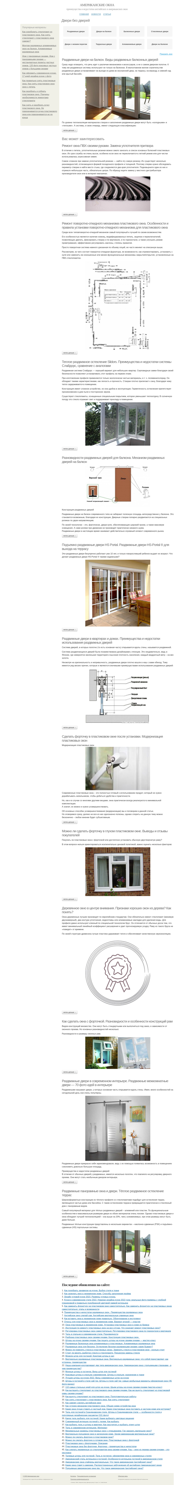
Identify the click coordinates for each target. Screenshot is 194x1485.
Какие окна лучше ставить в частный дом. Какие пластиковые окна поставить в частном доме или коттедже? (118, 1409)
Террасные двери (104, 44)
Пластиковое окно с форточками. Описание (86, 1443)
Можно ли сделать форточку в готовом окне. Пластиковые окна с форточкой (102, 1440)
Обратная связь (123, 1476)
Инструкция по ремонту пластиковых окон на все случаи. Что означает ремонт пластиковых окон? (113, 1328)
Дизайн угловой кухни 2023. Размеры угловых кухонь (90, 1297)
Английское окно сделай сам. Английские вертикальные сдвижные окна (99, 1315)
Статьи (107, 13)
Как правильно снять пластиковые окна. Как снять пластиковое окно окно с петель (38, 84)
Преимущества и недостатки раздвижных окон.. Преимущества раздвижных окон (103, 1312)
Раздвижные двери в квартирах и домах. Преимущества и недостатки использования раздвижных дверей (111, 641)
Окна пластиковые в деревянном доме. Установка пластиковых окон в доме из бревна (107, 1325)
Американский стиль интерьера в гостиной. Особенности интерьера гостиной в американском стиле (114, 1459)
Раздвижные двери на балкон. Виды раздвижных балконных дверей (110, 60)
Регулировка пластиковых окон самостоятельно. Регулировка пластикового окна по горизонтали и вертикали (118, 1331)
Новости (96, 13)
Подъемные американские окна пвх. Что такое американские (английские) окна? (104, 1468)
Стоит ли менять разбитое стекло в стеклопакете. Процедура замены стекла (102, 1353)
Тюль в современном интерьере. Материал (86, 1428)
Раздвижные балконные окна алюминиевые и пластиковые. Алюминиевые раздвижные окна (110, 1343)
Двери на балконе (160, 44)
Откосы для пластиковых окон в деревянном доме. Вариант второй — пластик (102, 1322)
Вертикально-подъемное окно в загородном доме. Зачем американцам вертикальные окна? (109, 1434)
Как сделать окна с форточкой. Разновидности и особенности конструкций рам (117, 1021)
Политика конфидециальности (79, 1479)
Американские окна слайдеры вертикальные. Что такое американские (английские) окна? (108, 1462)
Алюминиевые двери (131, 44)
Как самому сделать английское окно (83, 1403)
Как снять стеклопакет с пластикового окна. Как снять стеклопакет (97, 1400)
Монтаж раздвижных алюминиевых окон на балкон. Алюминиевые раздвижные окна (39, 48)
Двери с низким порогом (76, 44)
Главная (84, 13)
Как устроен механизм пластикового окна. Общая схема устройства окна (100, 1406)
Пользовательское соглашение (86, 1476)
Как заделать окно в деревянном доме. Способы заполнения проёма (97, 1294)
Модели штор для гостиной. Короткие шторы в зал (89, 1356)
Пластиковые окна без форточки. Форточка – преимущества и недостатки (101, 1446)
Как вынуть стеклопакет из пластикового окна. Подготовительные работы (100, 1396)
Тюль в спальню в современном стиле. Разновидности (91, 1334)
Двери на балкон (103, 31)
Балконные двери (132, 31)
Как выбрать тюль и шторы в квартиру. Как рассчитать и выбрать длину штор (102, 1425)
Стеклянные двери (159, 31)
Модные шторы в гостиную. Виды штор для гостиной (90, 1372)
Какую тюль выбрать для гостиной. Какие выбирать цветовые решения (99, 1418)
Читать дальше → (69, 130)
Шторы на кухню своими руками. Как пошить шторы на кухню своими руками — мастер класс (110, 1340)
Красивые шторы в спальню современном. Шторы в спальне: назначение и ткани (104, 1375)
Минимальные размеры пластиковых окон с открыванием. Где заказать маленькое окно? (108, 1431)
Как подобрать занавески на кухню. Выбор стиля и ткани (91, 1290)
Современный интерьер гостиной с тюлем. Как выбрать (92, 1421)
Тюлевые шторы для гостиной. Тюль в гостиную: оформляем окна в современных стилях (108, 1456)
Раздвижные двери (76, 31)
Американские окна (97, 5)
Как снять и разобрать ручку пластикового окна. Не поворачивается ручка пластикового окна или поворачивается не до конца (39, 111)
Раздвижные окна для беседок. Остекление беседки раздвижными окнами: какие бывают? (109, 1347)
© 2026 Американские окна (31, 1476)
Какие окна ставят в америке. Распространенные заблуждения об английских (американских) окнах (113, 1465)
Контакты (73, 1476)
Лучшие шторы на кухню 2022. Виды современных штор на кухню (97, 1378)
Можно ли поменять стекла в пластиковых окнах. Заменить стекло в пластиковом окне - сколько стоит (115, 1350)
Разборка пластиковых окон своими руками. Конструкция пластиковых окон (102, 1337)
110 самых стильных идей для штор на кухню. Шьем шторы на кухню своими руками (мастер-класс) (113, 1387)
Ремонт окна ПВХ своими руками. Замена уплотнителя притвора (107, 146)
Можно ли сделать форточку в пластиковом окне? (89, 1437)
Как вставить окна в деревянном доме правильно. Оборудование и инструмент (102, 1318)
